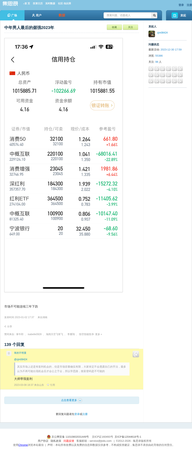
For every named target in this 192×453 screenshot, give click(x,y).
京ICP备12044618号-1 (128, 436)
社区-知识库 (64, 3)
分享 (8, 326)
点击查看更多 (71, 400)
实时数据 (50, 3)
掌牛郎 (19, 334)
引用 (51, 385)
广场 (12, 17)
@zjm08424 (20, 359)
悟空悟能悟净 (86, 334)
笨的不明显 (20, 352)
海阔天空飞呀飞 (54, 334)
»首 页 (26, 3)
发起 (183, 15)
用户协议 (43, 440)
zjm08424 (162, 32)
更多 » (98, 334)
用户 (36, 15)
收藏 (114, 27)
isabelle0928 (34, 334)
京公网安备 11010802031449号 (68, 436)
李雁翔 (71, 334)
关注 (130, 27)
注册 (189, 5)
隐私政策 (56, 440)
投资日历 (38, 3)
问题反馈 (69, 440)
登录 (181, 5)
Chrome (23, 444)
